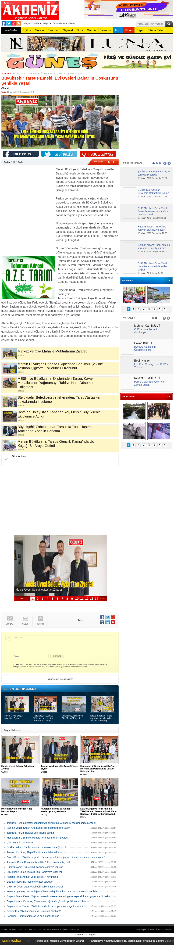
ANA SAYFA (11, 30)
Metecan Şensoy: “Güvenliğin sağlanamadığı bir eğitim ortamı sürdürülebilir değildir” (52, 891)
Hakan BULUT (143, 343)
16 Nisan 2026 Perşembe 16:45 (152, 251)
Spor (80, 30)
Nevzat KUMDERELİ (147, 378)
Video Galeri (128, 396)
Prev (164, 163)
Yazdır (6, 162)
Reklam (72, 23)
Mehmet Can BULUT (147, 325)
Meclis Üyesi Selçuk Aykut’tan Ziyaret (14, 717)
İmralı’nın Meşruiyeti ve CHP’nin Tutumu (151, 366)
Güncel (92, 30)
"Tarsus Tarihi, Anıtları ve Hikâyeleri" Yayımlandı (33, 876)
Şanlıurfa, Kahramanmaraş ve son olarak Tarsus (33, 916)
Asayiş (60, 811)
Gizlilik (36, 23)
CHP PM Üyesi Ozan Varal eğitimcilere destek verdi (35, 886)
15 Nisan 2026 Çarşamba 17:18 (152, 196)
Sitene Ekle (155, 30)
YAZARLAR (130, 318)
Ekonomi (53, 30)
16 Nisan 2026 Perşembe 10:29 (152, 233)
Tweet (81, 620)
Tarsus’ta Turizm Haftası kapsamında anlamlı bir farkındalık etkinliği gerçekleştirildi (101, 718)
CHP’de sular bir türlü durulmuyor (146, 331)
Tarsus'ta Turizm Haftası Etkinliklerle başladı (31, 832)
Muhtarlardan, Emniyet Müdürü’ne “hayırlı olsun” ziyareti (37, 837)
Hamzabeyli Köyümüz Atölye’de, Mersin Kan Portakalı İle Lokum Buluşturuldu (43, 718)
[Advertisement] (27, 189)
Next (169, 163)
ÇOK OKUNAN (132, 163)
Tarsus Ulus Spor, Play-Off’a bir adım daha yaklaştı (34, 852)
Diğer (140, 30)
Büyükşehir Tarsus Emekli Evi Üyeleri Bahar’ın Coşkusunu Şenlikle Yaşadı (47, 73)
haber (24, 456)
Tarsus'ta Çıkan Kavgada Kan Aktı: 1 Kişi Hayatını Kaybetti (38, 862)
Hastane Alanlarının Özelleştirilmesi (145, 348)
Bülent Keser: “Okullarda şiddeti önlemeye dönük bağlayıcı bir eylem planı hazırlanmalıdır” (56, 857)
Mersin (39, 30)
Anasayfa (6, 73)
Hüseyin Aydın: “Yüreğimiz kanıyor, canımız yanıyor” (35, 867)
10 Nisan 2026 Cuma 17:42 (150, 273)
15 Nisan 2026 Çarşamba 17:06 (152, 178)
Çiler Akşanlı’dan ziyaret (20, 842)
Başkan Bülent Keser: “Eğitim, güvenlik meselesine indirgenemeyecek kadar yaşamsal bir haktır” (59, 896)
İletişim (45, 23)
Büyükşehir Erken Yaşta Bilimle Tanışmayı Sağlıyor (34, 872)
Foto (118, 30)
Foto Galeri (127, 280)
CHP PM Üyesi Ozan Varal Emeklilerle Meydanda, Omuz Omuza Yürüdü (154, 211)
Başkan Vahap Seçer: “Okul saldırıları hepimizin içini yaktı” (38, 827)
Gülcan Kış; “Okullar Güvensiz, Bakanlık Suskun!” (34, 911)
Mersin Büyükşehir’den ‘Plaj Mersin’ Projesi (72, 717)
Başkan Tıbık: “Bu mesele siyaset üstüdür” (30, 881)
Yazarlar (105, 30)
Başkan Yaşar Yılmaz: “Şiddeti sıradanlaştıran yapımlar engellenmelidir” (45, 906)
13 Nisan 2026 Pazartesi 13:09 (152, 218)
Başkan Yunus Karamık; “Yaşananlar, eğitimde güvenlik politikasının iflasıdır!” (48, 901)
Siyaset (68, 30)
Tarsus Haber (58, 23)
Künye (27, 23)
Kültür (99, 812)
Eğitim (27, 30)
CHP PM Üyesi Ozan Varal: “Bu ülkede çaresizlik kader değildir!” (153, 266)
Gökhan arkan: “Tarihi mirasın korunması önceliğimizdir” (37, 847)
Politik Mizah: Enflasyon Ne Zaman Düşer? (149, 383)
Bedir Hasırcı (142, 360)
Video (129, 30)
